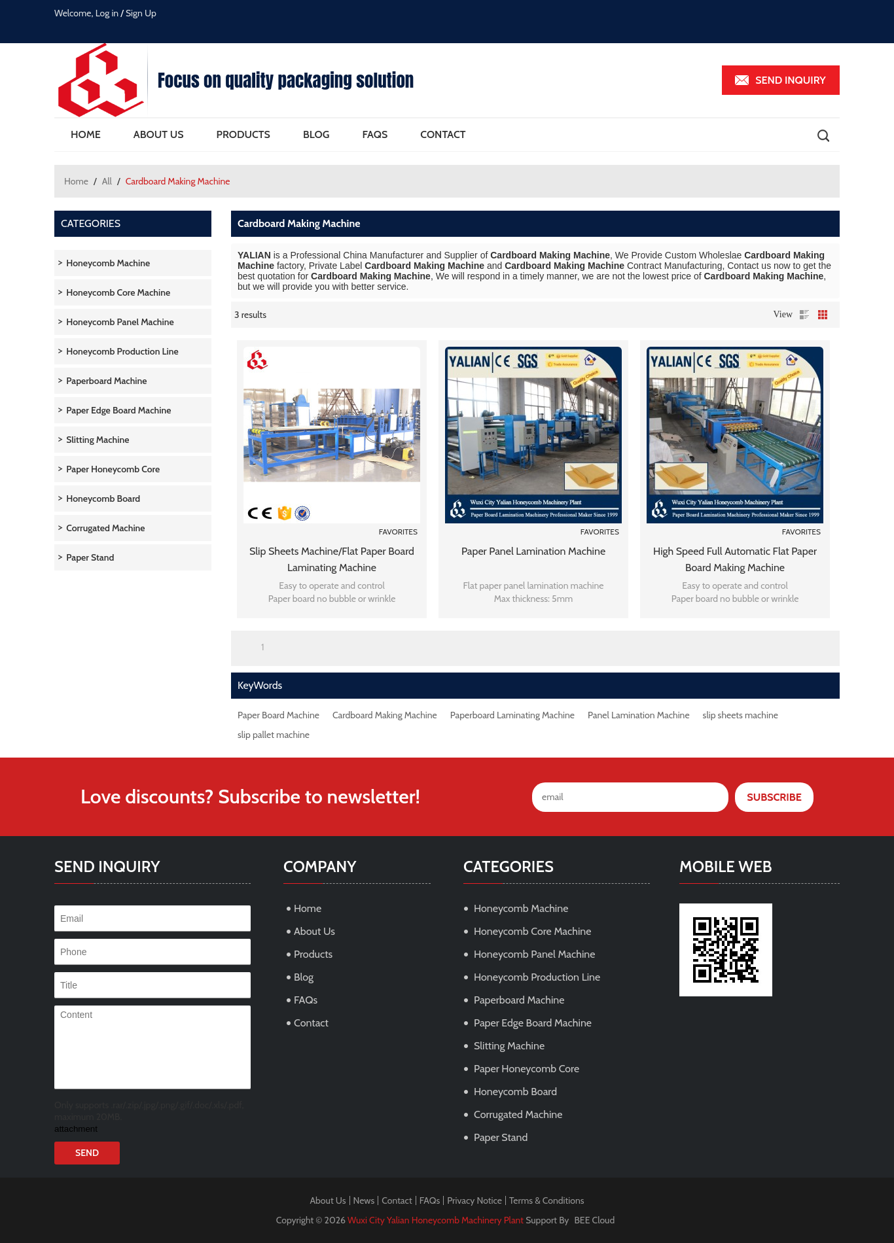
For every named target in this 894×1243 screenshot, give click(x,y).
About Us (159, 134)
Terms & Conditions (546, 1200)
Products (243, 134)
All (107, 181)
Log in (107, 13)
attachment (76, 1129)
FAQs (374, 134)
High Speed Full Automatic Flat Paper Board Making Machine (735, 559)
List (804, 314)
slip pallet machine (274, 735)
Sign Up (141, 13)
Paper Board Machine (278, 715)
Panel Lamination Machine (639, 715)
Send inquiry (790, 80)
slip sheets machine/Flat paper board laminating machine (331, 559)
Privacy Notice (474, 1200)
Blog (316, 134)
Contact (442, 134)
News (364, 1200)
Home (86, 134)
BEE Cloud (595, 1220)
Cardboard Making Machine (384, 715)
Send (87, 1153)
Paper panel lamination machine (533, 551)
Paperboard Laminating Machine (512, 715)
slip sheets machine (740, 715)
